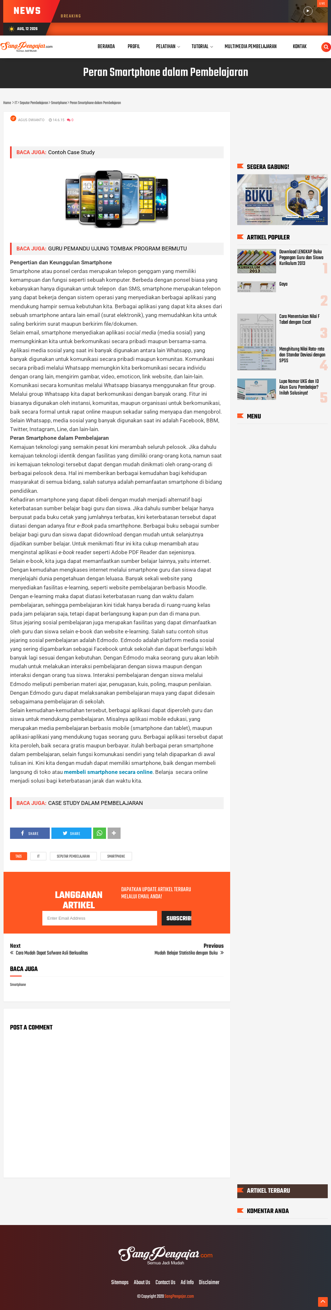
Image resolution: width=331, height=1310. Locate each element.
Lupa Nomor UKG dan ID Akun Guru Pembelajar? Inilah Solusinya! (299, 387)
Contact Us (165, 1282)
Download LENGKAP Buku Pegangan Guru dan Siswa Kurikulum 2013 (301, 258)
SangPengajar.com (179, 1296)
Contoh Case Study (71, 152)
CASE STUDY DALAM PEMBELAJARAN (95, 803)
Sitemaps (120, 1282)
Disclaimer (209, 1282)
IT (38, 856)
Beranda (106, 46)
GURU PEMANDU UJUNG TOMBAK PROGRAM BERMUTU (117, 248)
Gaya (283, 284)
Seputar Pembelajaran (73, 856)
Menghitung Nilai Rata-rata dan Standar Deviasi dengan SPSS (302, 355)
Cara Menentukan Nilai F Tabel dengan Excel (299, 319)
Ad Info (187, 1282)
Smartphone (116, 856)
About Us (142, 1282)
